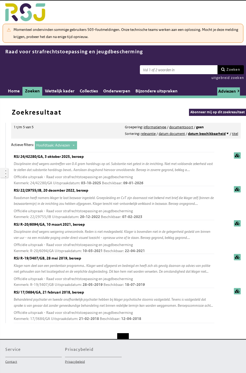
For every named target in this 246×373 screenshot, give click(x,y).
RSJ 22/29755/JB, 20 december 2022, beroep (114, 204)
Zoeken (233, 69)
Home (14, 91)
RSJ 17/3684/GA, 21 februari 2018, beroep (114, 306)
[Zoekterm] (178, 69)
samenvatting (237, 155)
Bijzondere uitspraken (156, 91)
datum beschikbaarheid (207, 133)
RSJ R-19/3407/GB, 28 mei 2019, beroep (114, 272)
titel (235, 133)
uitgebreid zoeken (227, 77)
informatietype (155, 127)
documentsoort (181, 127)
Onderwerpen (116, 91)
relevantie (148, 133)
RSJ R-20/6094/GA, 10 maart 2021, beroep (114, 238)
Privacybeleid (75, 361)
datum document (172, 133)
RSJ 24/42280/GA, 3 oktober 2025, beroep (114, 170)
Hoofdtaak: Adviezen (53, 145)
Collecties (89, 91)
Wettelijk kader (59, 91)
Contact (11, 361)
